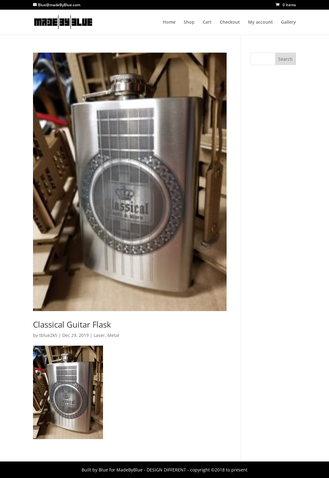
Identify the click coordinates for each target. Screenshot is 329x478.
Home (169, 22)
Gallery (288, 22)
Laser (99, 335)
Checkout (230, 22)
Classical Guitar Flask (72, 324)
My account (260, 22)
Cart (207, 22)
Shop (189, 22)
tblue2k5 (48, 335)
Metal (113, 335)
